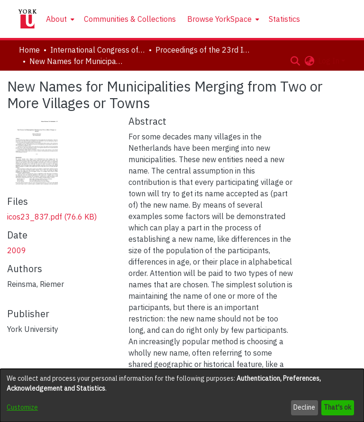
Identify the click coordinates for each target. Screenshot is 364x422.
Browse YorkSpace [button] (219, 19)
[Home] (27, 18)
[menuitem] (59, 19)
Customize (22, 407)
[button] (295, 60)
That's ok (337, 407)
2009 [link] (16, 250)
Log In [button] (329, 60)
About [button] (56, 19)
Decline (304, 407)
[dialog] (182, 395)
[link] (52, 216)
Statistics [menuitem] (284, 19)
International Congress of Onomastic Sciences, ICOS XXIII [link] (97, 50)
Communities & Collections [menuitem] (130, 19)
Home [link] (29, 50)
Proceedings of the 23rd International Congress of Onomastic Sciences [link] (202, 50)
